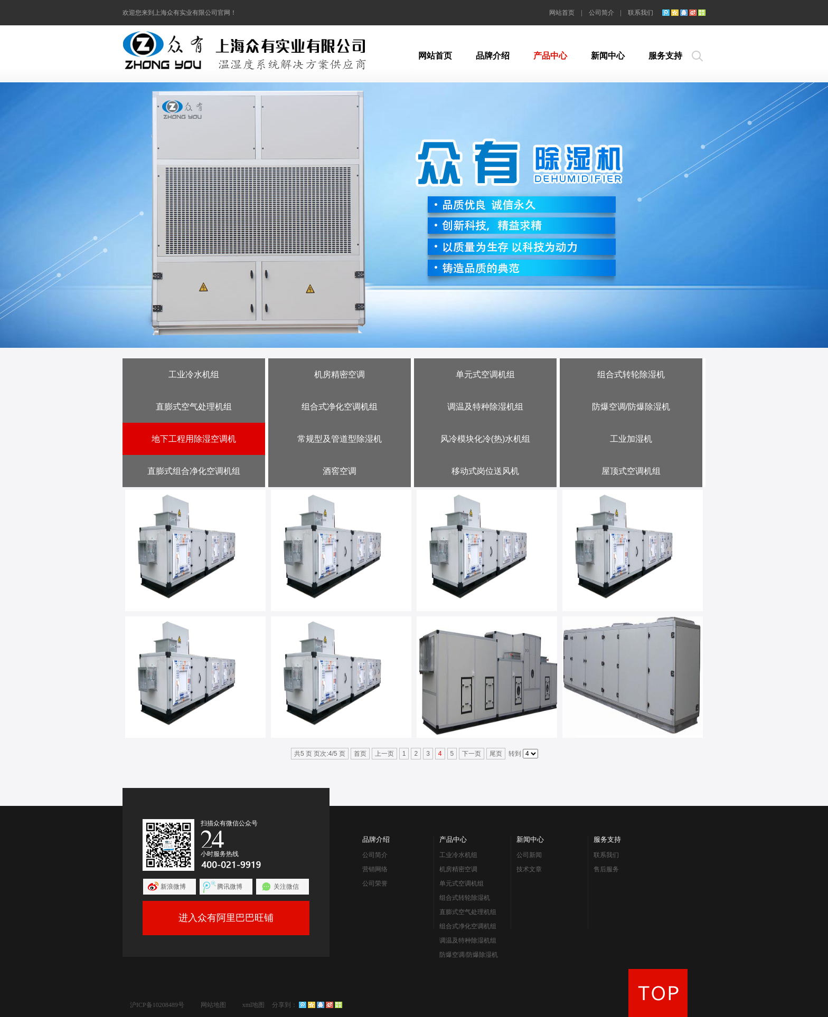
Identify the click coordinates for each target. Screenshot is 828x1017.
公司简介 (601, 12)
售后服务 (606, 869)
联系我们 (640, 12)
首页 (360, 753)
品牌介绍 (493, 55)
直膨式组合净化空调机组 (193, 471)
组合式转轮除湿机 (631, 374)
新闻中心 (608, 55)
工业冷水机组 (193, 374)
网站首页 (562, 12)
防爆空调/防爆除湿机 (631, 406)
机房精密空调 (339, 374)
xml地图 (253, 1005)
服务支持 (665, 55)
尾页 (496, 753)
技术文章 (529, 869)
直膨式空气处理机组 (194, 406)
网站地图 (213, 1005)
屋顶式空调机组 (631, 471)
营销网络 (375, 869)
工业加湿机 (631, 438)
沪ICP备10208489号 (157, 1005)
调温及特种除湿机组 (485, 406)
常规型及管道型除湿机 (339, 438)
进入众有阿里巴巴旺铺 (226, 918)
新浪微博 (173, 886)
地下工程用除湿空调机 (194, 438)
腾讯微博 (229, 886)
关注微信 (286, 886)
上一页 (384, 753)
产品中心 (550, 55)
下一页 (471, 753)
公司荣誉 (375, 883)
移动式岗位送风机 (485, 471)
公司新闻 (529, 855)
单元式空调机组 (485, 374)
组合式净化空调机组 (340, 406)
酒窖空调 (339, 471)
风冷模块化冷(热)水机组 (485, 438)
